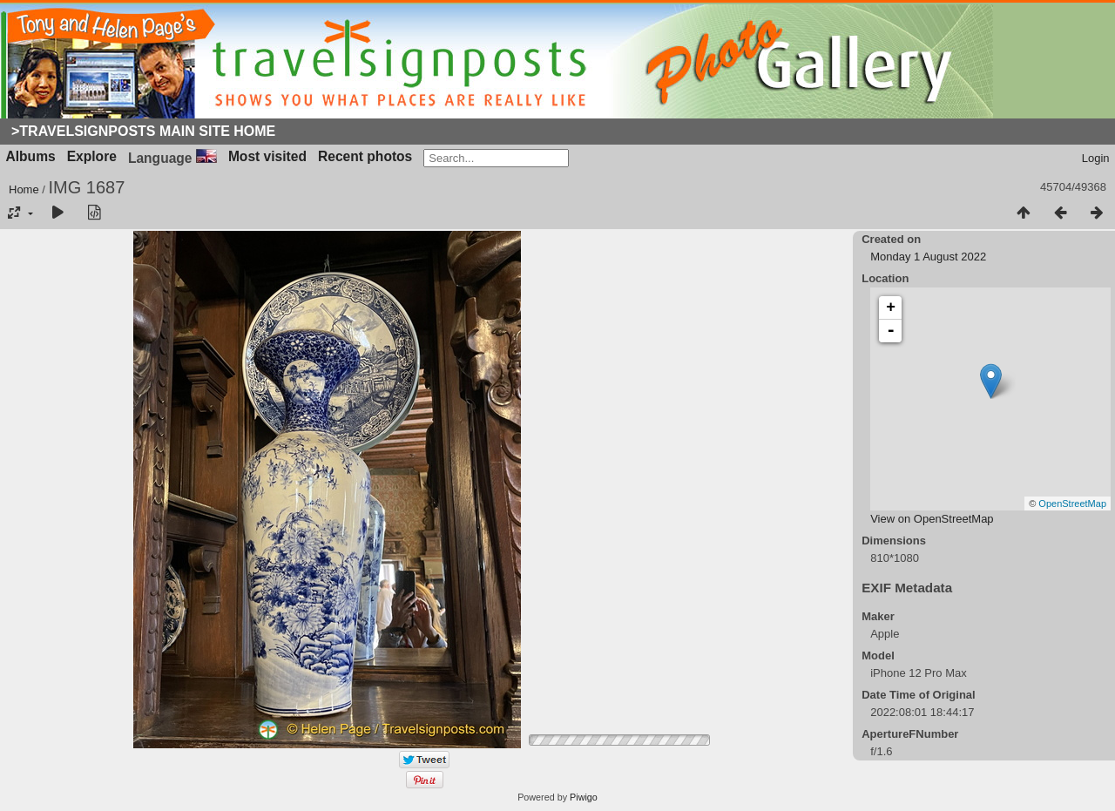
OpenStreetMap (1072, 503)
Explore (92, 156)
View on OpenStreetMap (931, 518)
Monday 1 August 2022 (928, 256)
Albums (31, 156)
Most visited (267, 156)
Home (24, 189)
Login (1096, 158)
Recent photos (365, 156)
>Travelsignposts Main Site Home (143, 131)
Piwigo (584, 797)
